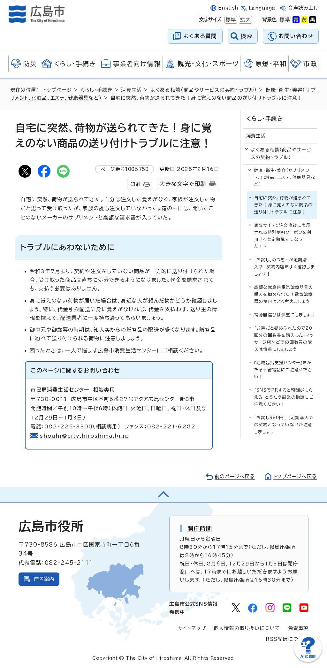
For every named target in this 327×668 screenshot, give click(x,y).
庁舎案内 (44, 579)
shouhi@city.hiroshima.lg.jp (84, 435)
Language (262, 8)
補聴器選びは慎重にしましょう (284, 314)
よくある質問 (200, 36)
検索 (247, 36)
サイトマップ (192, 628)
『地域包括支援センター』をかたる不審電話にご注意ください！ (283, 369)
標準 (230, 20)
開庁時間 (199, 528)
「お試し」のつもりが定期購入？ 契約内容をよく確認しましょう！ (284, 266)
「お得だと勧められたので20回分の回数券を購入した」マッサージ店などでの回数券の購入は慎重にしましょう (284, 338)
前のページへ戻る (233, 476)
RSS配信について (287, 639)
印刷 (135, 184)
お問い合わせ (295, 36)
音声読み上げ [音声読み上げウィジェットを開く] (303, 7)
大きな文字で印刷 (182, 184)
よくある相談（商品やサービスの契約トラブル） (204, 90)
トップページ (57, 90)
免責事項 (298, 628)
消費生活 (131, 90)
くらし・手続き (96, 90)
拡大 (244, 20)
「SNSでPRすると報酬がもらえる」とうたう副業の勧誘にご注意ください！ (284, 397)
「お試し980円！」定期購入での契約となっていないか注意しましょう (283, 424)
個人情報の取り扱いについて (247, 628)
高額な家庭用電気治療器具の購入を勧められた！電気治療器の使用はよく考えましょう (283, 294)
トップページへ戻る (294, 476)
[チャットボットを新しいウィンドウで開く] (308, 660)
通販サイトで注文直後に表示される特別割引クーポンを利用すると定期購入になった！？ (283, 235)
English (228, 7)
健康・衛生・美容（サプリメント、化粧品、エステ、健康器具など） (284, 177)
